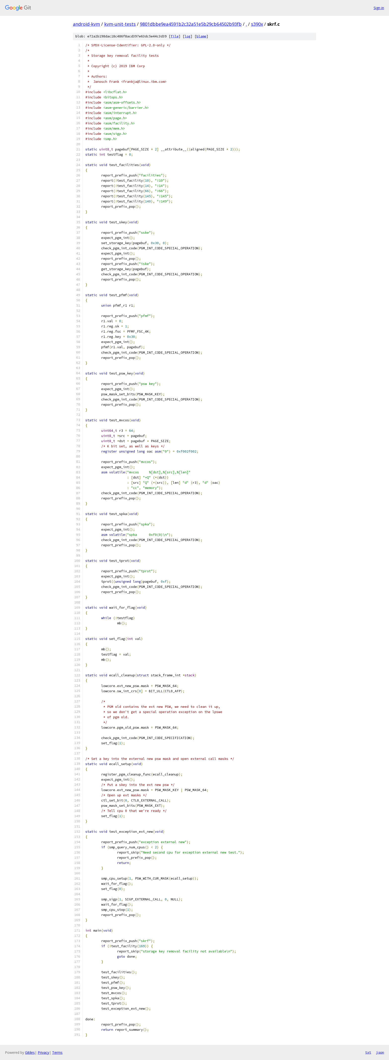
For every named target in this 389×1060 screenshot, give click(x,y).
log (188, 36)
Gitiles (30, 1052)
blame (201, 36)
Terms (57, 1052)
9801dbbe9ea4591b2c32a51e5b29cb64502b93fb (191, 24)
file (175, 36)
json (380, 1052)
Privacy (43, 1052)
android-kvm (86, 24)
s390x (257, 24)
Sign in (379, 7)
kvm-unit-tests (120, 24)
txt (368, 1052)
